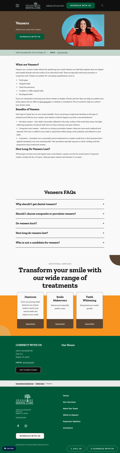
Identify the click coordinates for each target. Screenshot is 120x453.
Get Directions (28, 370)
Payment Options (71, 421)
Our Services (69, 402)
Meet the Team (70, 408)
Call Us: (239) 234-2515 (55, 5)
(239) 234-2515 (62, 52)
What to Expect (70, 415)
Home (66, 396)
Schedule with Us (80, 5)
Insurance (68, 428)
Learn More (30, 324)
